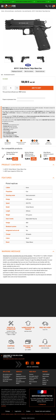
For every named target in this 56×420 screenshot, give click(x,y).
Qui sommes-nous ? (7, 348)
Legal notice (18, 411)
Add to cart (36, 88)
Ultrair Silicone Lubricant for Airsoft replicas (49, 154)
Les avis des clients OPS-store (7, 354)
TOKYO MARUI (45, 348)
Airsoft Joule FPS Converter (33, 352)
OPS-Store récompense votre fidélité (20, 355)
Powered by (24, 418)
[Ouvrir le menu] (2, 6)
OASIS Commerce (30, 418)
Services (31, 348)
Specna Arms (45, 350)
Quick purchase (15, 159)
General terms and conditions (43, 411)
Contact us (42, 391)
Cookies (28, 411)
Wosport (44, 356)
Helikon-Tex (45, 354)
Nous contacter (33, 355)
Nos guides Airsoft (33, 350)
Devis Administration (21, 352)
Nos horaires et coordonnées (6, 350)
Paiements (18, 348)
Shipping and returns (21, 350)
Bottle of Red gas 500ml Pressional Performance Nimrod (30, 154)
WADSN (44, 358)
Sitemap (7, 411)
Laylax (43, 352)
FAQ (30, 357)
